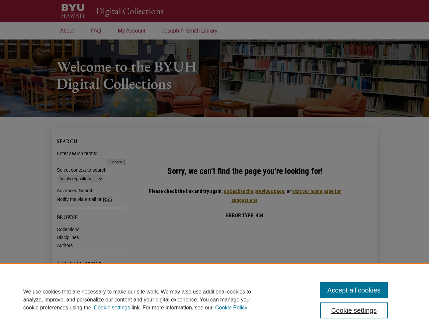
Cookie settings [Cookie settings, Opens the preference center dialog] (354, 310)
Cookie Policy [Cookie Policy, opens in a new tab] (231, 307)
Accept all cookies (354, 290)
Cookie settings (112, 307)
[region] (214, 299)
